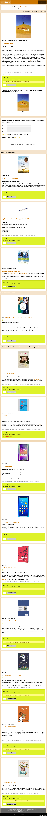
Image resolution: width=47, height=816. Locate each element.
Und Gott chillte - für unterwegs (12, 522)
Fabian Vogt (4, 40)
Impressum (25, 814)
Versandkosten (43, 11)
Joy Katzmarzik (11, 724)
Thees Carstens (11, 40)
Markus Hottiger (12, 268)
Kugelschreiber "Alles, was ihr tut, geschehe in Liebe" (16, 219)
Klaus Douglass (18, 40)
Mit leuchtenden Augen (10, 567)
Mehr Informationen (22, 812)
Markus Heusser (5, 268)
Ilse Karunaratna (5, 175)
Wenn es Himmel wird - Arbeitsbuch (13, 621)
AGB (17, 814)
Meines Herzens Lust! (10, 782)
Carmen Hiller (10, 413)
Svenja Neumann (11, 618)
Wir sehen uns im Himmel (11, 178)
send (6, 2)
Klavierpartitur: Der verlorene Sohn (11, 271)
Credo (5, 415)
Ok (28, 812)
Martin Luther (36, 379)
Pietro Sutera (25, 40)
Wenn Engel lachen (9, 373)
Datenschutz (21, 814)
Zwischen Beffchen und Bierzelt (12, 675)
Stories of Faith (8, 466)
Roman (21, 785)
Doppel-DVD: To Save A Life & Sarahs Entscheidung (18, 317)
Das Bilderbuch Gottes (10, 726)
